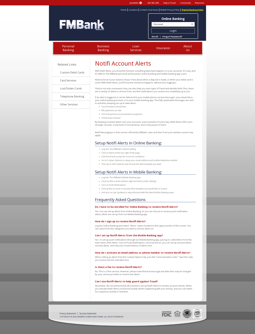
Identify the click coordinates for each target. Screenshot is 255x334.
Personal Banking (68, 48)
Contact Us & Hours (149, 10)
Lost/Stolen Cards (71, 88)
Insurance (163, 48)
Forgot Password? (172, 36)
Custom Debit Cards (72, 72)
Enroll (155, 36)
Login (173, 30)
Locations (133, 10)
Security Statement (87, 313)
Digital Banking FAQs (192, 10)
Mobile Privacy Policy (170, 10)
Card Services (68, 80)
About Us (187, 48)
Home (123, 10)
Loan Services (135, 48)
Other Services (69, 104)
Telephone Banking (72, 96)
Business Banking (103, 48)
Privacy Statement (68, 313)
